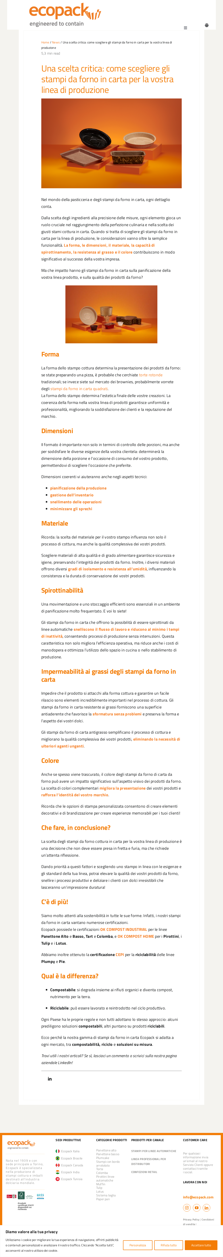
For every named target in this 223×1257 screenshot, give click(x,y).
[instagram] (187, 1208)
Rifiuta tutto (169, 1245)
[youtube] (196, 1208)
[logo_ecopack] (21, 1140)
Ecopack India (67, 1172)
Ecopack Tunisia (69, 1179)
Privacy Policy (191, 1219)
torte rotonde (151, 375)
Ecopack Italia (67, 1151)
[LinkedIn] (50, 1079)
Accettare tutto (201, 1245)
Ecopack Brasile (69, 1158)
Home (45, 42)
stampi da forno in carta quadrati (79, 389)
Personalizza (137, 1245)
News (56, 42)
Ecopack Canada (69, 1165)
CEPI (120, 955)
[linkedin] (206, 1208)
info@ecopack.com (198, 1197)
